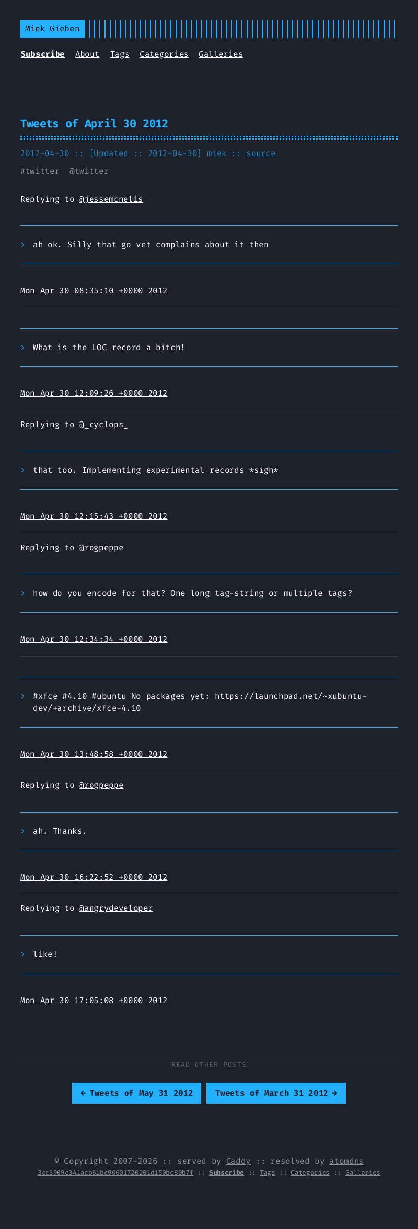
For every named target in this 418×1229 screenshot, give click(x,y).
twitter (42, 171)
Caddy (238, 1161)
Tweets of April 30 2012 (94, 123)
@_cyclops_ (103, 424)
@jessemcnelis (111, 199)
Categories (164, 54)
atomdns (346, 1161)
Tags (120, 54)
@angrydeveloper (116, 908)
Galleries (221, 54)
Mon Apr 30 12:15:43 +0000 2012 (93, 516)
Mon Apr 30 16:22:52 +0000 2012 (93, 877)
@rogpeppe (101, 547)
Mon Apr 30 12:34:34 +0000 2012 (93, 639)
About (87, 54)
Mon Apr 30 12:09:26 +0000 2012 (93, 393)
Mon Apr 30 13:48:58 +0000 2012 (93, 754)
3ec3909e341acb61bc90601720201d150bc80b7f (115, 1172)
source (260, 153)
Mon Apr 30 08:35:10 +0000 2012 (93, 290)
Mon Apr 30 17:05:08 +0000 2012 (93, 1000)
